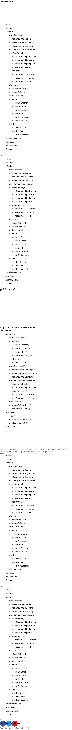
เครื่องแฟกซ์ (13, 85)
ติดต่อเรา (9, 149)
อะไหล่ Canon (19, 131)
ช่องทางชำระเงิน (12, 145)
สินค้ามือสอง (10, 142)
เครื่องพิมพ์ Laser (18, 70)
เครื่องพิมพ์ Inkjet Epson (24, 63)
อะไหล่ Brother (20, 127)
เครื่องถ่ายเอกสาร (15, 35)
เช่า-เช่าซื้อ (9, 416)
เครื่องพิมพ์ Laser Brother (25, 74)
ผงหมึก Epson (20, 110)
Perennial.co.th (6, 1)
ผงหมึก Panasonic (22, 117)
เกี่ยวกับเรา (10, 28)
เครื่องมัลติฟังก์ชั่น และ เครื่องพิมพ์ (22, 49)
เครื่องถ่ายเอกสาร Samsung (22, 46)
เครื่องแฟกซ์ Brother (19, 88)
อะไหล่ (13, 124)
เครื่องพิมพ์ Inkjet (18, 53)
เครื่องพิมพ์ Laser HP (22, 81)
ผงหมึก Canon (20, 106)
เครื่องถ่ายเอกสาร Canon (21, 39)
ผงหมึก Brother (21, 103)
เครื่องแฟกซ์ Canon (19, 92)
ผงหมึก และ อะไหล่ (16, 95)
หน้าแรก (9, 24)
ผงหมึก (14, 99)
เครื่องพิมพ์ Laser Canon (24, 78)
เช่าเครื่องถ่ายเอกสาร (13, 138)
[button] (36, 155)
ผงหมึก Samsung (21, 120)
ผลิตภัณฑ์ (9, 31)
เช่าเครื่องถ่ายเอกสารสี (17, 423)
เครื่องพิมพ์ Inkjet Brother (25, 56)
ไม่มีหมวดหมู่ (10, 426)
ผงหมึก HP (18, 113)
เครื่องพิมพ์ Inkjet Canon (24, 60)
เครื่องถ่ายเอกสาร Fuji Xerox (22, 42)
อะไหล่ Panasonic (21, 135)
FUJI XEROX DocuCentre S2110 (17, 327)
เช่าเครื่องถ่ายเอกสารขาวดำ (19, 419)
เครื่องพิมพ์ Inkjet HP (23, 67)
